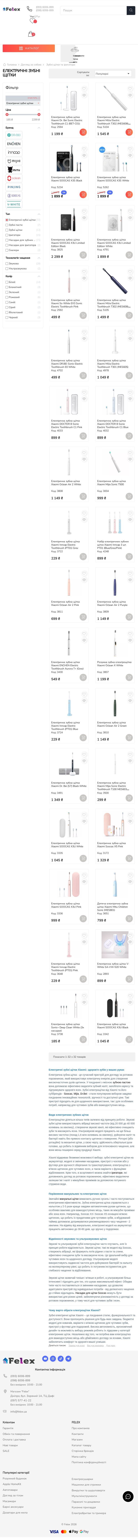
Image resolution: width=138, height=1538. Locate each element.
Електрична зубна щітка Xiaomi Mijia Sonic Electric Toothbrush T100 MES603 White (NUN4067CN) (112, 788)
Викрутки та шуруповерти (88, 1491)
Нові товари (10, 1446)
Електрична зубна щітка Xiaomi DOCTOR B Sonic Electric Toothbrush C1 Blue (112, 425)
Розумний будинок (15, 1479)
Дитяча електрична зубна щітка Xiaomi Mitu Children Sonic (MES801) (112, 908)
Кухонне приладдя (84, 1508)
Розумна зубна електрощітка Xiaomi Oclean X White (114, 664)
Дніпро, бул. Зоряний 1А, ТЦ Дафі (32, 1397)
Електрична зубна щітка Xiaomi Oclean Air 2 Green (112, 725)
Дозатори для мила (15, 1513)
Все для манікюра (95, 1346)
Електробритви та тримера (89, 1514)
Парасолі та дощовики (86, 1502)
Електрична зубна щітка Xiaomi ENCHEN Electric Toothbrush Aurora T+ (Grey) (67, 666)
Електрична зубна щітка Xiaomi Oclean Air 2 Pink (65, 604)
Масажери (9, 1502)
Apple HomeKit (12, 1485)
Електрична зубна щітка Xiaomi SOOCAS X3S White (113, 180)
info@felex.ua (18, 1412)
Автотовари (10, 1491)
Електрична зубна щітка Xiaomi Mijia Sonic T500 (111, 483)
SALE (6, 1452)
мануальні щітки (69, 1199)
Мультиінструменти (84, 1497)
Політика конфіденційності (89, 1463)
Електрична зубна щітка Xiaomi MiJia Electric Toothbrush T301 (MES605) (112, 364)
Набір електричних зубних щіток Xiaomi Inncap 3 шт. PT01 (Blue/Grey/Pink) (113, 546)
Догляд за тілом (13, 1496)
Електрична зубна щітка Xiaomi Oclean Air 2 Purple (112, 604)
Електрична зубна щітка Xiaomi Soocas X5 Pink (111, 845)
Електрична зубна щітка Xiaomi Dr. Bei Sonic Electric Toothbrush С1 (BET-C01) (66, 121)
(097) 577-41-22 (20, 1401)
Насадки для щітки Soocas (90, 1293)
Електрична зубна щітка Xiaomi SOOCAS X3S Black (66, 180)
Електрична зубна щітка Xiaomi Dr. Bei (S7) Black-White (68, 785)
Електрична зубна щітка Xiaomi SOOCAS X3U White (67, 845)
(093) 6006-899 (45, 7)
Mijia (76, 1094)
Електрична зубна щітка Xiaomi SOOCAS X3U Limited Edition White (114, 244)
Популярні (113, 74)
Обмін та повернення (16, 1435)
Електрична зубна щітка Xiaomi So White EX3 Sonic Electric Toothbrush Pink (66, 304)
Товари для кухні (77, 1346)
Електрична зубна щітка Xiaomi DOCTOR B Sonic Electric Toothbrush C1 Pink (66, 425)
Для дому (110, 1346)
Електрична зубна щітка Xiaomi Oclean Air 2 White (66, 483)
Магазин (77, 1440)
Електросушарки (82, 1480)
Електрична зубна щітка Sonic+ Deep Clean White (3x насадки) (67, 1028)
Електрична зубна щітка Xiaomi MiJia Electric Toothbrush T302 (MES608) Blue (112, 305)
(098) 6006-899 (45, 10)
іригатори (117, 1173)
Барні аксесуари (13, 1508)
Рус (38, 16)
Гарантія (8, 1429)
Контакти (78, 1435)
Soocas (68, 1094)
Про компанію (81, 1429)
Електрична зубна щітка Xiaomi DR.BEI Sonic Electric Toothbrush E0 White (67, 364)
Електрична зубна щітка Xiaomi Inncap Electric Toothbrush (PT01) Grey (65, 546)
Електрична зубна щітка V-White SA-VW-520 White (113, 966)
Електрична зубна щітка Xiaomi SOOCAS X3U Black (112, 1026)
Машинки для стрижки (86, 1485)
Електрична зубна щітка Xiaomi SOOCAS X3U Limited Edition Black (68, 244)
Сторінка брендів (83, 1452)
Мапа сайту (79, 1457)
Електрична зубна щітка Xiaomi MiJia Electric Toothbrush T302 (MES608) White (112, 122)
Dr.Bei (83, 1094)
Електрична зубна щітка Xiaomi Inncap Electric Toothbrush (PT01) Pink (65, 968)
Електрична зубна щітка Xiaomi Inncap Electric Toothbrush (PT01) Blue (65, 727)
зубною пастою (121, 1083)
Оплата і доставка (14, 1440)
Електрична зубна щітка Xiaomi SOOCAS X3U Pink (66, 906)
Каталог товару (81, 1446)
